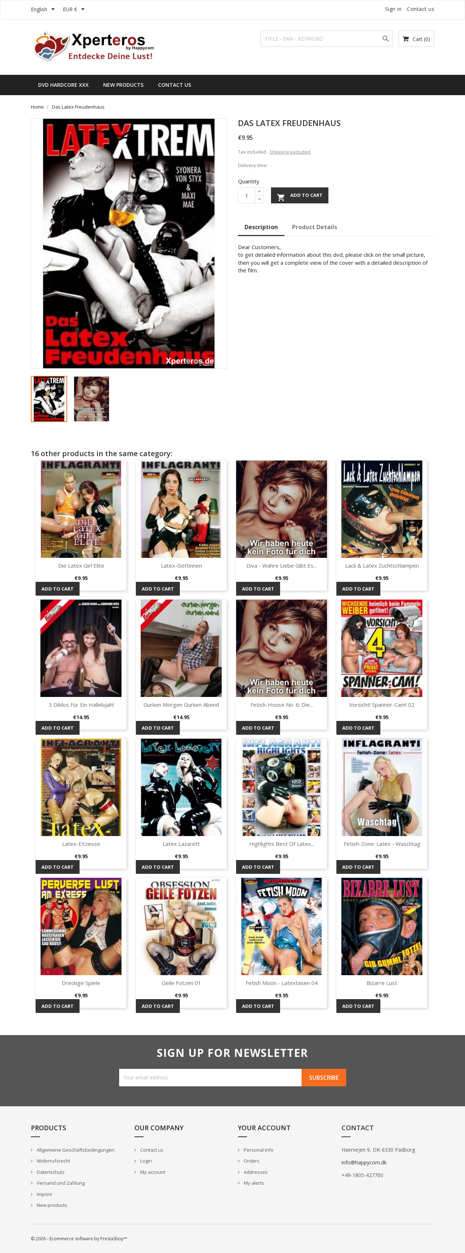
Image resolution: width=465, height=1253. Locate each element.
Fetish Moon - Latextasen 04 (282, 982)
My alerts (253, 1183)
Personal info (258, 1150)
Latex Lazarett (181, 843)
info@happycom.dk (364, 1162)
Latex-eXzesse (81, 843)
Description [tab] (261, 227)
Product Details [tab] (314, 227)
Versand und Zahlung (60, 1183)
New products (51, 1205)
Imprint (44, 1194)
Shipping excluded (290, 152)
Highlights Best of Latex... (281, 843)
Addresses (255, 1172)
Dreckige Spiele (81, 982)
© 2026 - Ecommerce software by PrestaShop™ (79, 1239)
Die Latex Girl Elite (81, 565)
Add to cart (300, 196)
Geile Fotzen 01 (181, 982)
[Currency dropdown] (75, 9)
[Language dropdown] (44, 9)
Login (145, 1160)
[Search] (326, 39)
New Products (123, 84)
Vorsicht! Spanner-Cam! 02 (382, 704)
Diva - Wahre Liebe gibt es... (281, 565)
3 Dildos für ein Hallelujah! (81, 704)
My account (152, 1172)
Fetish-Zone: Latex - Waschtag (382, 843)
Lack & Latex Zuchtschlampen (382, 565)
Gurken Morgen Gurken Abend (181, 704)
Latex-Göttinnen (181, 565)
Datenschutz (50, 1172)
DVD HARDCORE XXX (63, 84)
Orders (251, 1160)
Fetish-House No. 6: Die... (281, 704)
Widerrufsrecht (53, 1160)
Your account (264, 1127)
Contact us (420, 8)
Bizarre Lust (382, 982)
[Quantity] (246, 195)
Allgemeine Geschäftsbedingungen (75, 1150)
